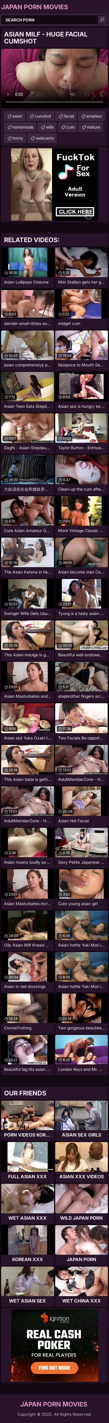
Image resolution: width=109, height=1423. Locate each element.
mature (93, 127)
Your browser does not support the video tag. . (54, 78)
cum (70, 127)
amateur (94, 116)
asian (17, 116)
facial (69, 116)
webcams (45, 138)
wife (50, 127)
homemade (22, 127)
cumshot (43, 116)
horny (17, 138)
